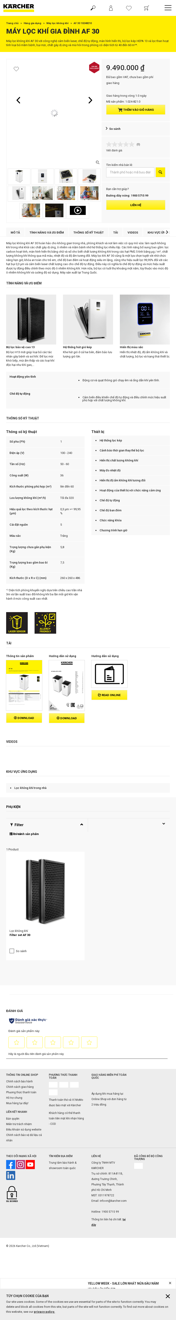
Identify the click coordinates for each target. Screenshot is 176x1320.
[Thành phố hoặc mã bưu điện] (130, 172)
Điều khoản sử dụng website (23, 1093)
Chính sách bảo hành (19, 1045)
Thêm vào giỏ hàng (136, 110)
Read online (109, 695)
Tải (115, 232)
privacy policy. (44, 1311)
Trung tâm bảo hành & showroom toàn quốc (62, 1129)
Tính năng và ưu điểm (47, 232)
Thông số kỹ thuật (88, 232)
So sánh (115, 129)
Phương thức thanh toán (21, 1056)
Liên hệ (135, 205)
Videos (133, 232)
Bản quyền (12, 1082)
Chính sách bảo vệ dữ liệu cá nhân (24, 1102)
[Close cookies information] (168, 1296)
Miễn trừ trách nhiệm (19, 1088)
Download (24, 718)
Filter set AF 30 (20, 899)
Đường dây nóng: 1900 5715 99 (127, 195)
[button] (18, 100)
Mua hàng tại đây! (17, 1067)
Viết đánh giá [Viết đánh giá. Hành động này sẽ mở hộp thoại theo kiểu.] (114, 150)
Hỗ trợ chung (14, 1062)
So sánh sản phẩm (24, 834)
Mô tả (15, 232)
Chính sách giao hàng (20, 1051)
